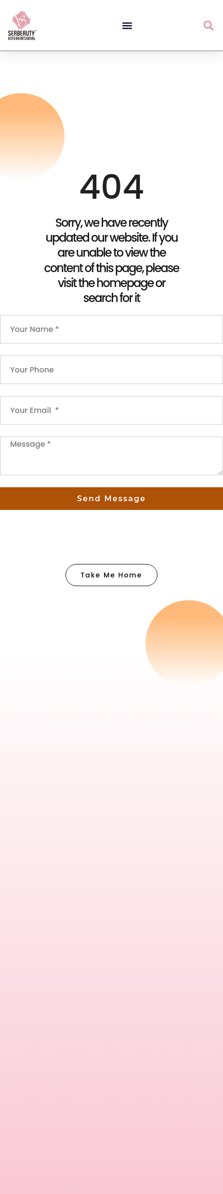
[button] (127, 25)
